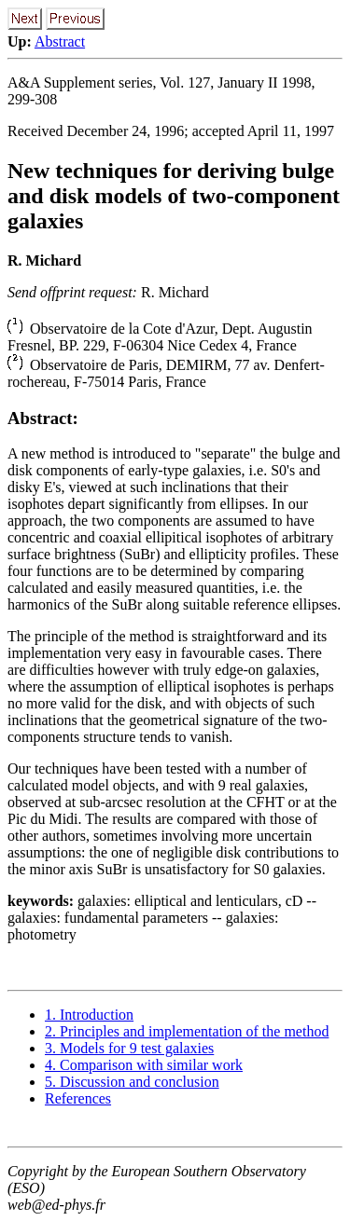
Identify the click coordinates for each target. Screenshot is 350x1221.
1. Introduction (89, 1014)
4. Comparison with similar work (144, 1065)
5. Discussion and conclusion (132, 1082)
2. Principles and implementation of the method (187, 1031)
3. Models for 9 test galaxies (129, 1048)
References (78, 1098)
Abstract (60, 41)
